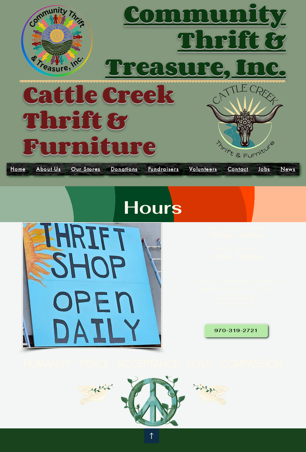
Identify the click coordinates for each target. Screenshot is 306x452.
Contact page (235, 296)
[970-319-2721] (236, 330)
